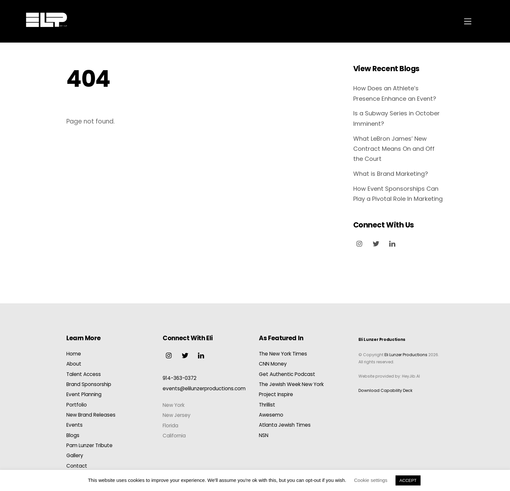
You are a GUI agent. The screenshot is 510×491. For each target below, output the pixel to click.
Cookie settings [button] (371, 480)
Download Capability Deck (385, 390)
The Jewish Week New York (291, 384)
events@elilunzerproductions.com (204, 388)
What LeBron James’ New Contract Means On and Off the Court (394, 149)
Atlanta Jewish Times (285, 424)
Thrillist (267, 404)
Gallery (74, 455)
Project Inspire (276, 394)
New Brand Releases (90, 414)
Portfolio (76, 404)
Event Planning (83, 394)
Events (74, 424)
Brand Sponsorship (88, 384)
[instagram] (359, 243)
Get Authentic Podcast (287, 374)
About (73, 363)
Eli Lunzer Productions (405, 354)
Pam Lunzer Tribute (89, 445)
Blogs (72, 435)
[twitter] (375, 243)
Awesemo (271, 414)
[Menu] (467, 21)
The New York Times (283, 353)
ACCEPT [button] (408, 480)
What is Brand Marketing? (390, 174)
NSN (263, 435)
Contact (76, 465)
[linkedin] (392, 243)
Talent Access (83, 374)
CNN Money (273, 363)
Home (73, 353)
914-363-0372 (179, 378)
